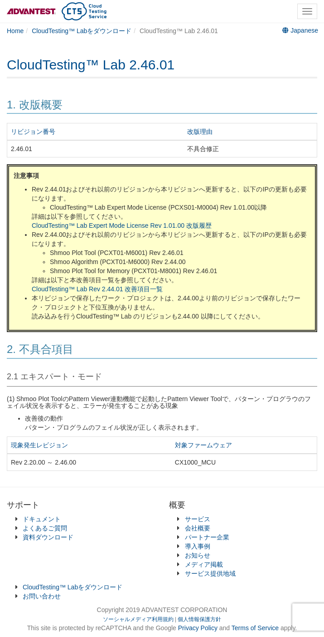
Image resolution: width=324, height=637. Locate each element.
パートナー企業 (207, 537)
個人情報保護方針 (199, 619)
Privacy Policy (198, 628)
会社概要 (197, 528)
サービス (197, 519)
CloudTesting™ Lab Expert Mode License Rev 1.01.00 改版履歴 (122, 225)
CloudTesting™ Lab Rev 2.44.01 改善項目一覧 (97, 289)
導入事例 (197, 546)
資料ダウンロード (48, 537)
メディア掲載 (204, 564)
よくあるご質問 (45, 528)
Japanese (300, 30)
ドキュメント (42, 519)
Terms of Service (255, 628)
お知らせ (197, 555)
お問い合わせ (42, 596)
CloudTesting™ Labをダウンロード (72, 587)
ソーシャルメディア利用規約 (138, 619)
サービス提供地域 (210, 573)
